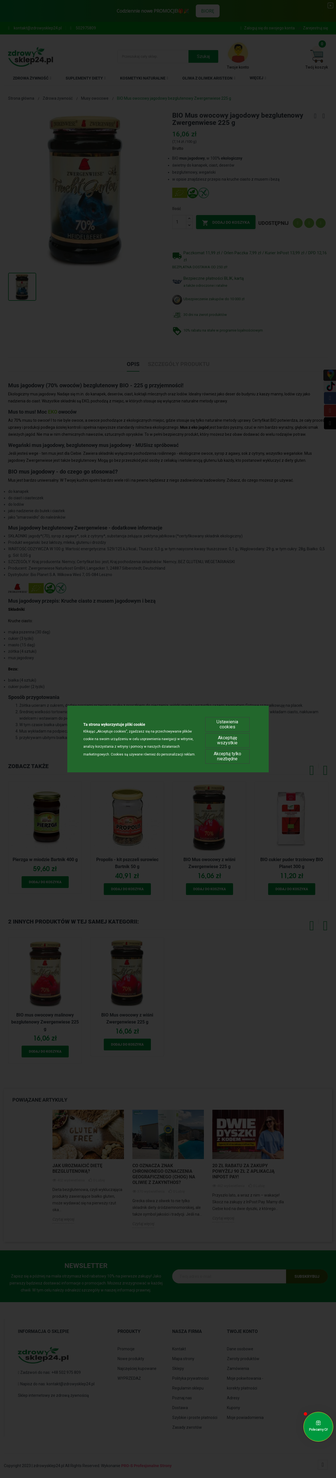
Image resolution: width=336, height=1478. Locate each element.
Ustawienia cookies (227, 724)
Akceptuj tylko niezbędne (227, 756)
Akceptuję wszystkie (227, 740)
